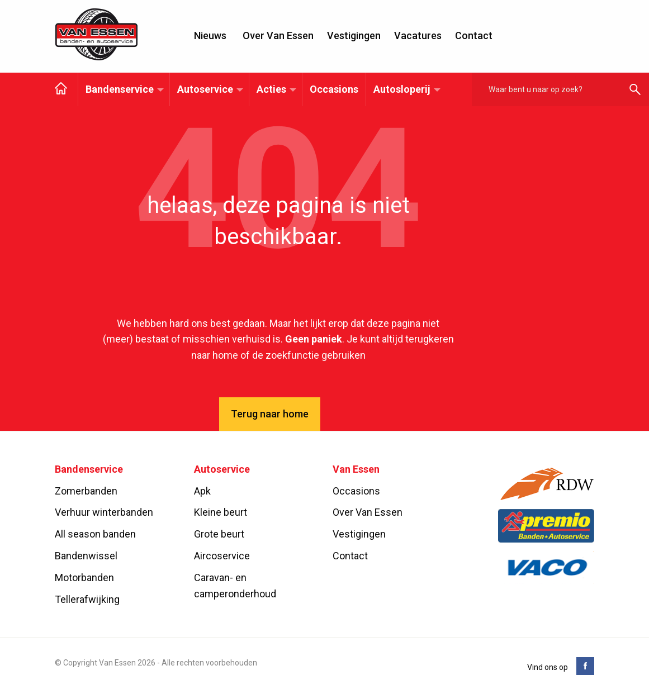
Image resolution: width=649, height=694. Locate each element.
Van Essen (97, 34)
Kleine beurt (220, 512)
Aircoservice (222, 556)
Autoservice (205, 89)
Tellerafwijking (87, 599)
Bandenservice (120, 89)
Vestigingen (354, 35)
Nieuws (210, 35)
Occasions (334, 89)
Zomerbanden (86, 491)
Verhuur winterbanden (104, 512)
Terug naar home (270, 414)
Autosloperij (401, 89)
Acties (271, 89)
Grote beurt (219, 534)
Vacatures (418, 35)
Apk (202, 491)
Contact (473, 35)
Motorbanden (84, 577)
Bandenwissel (86, 556)
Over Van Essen (278, 35)
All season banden (95, 534)
